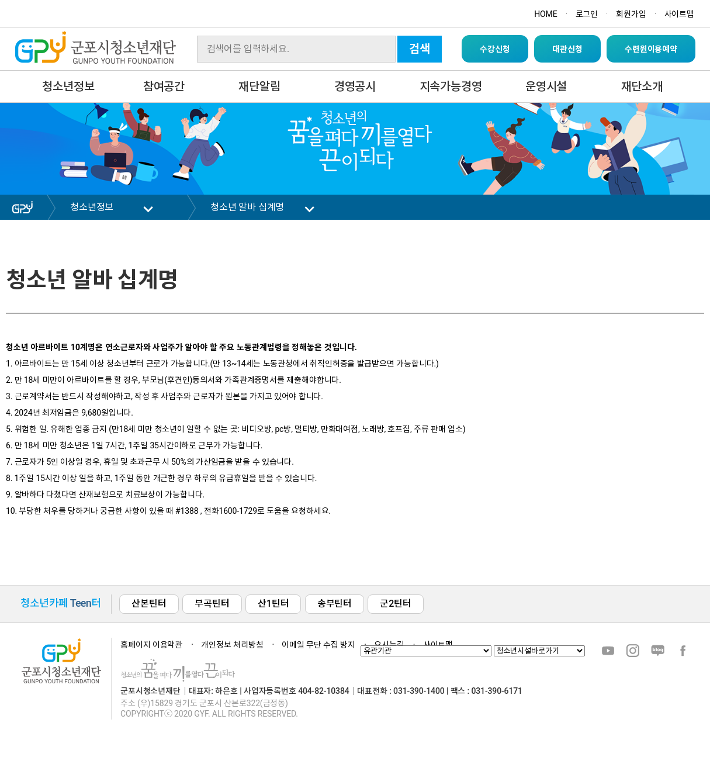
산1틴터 (273, 603)
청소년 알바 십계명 (247, 207)
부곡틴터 (212, 603)
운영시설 (546, 86)
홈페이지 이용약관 (151, 644)
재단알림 (259, 86)
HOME (545, 14)
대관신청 (567, 49)
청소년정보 (68, 86)
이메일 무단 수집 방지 (318, 644)
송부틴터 (334, 603)
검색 (419, 49)
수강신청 (495, 49)
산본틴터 (148, 603)
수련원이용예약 (651, 49)
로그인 (587, 14)
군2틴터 (395, 603)
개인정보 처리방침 (232, 644)
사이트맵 (679, 14)
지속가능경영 (451, 86)
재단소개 (642, 86)
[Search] (296, 49)
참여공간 (164, 86)
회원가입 (631, 14)
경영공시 (355, 86)
